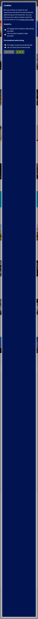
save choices (9, 52)
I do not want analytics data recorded (17, 34)
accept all (20, 52)
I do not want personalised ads (18, 47)
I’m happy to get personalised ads (19, 45)
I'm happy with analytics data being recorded (20, 30)
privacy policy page (26, 19)
